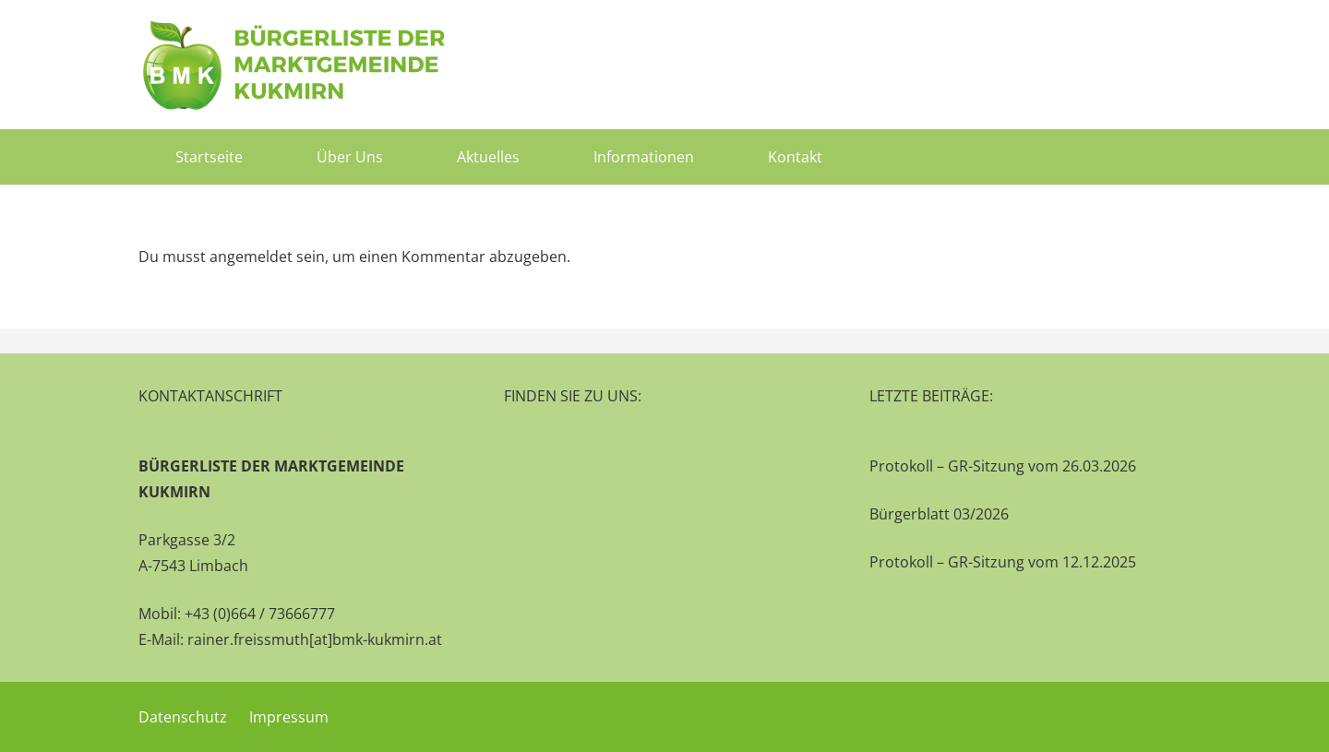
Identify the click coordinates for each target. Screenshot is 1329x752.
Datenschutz (182, 717)
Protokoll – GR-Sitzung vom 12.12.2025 (1002, 562)
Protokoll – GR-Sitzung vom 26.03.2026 (1002, 466)
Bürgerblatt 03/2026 (939, 514)
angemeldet (251, 256)
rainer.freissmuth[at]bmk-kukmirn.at (314, 639)
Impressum (289, 717)
